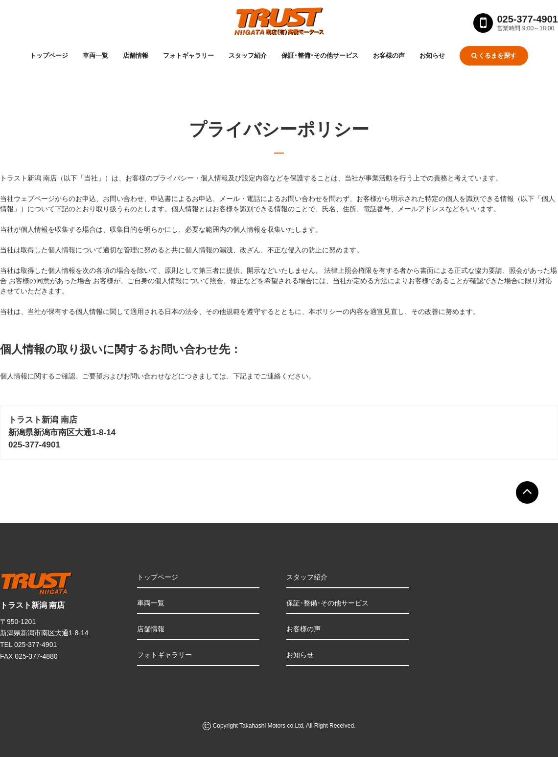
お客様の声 (389, 55)
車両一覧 (95, 55)
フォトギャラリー (188, 55)
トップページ (49, 55)
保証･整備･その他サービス (319, 55)
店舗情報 (135, 55)
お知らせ (432, 55)
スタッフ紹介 (248, 55)
